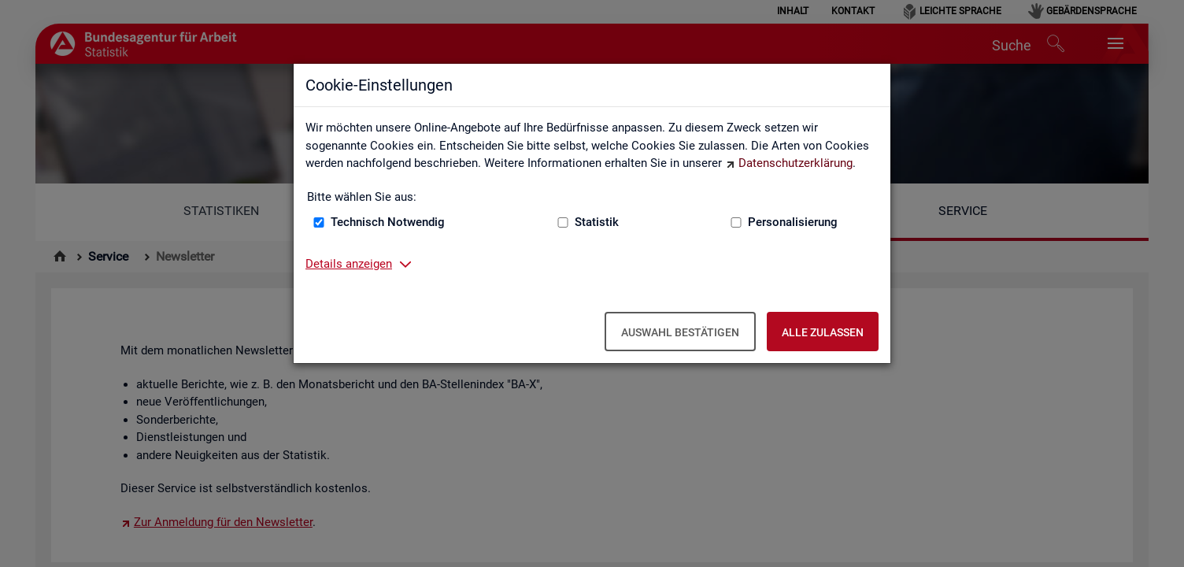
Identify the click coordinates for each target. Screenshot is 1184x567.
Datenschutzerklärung (795, 163)
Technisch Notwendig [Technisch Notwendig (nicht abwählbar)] (388, 222)
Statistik (597, 222)
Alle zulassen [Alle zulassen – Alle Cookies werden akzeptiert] (823, 332)
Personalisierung (793, 222)
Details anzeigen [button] (348, 264)
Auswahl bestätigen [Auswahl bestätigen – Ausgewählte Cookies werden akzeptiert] (680, 332)
